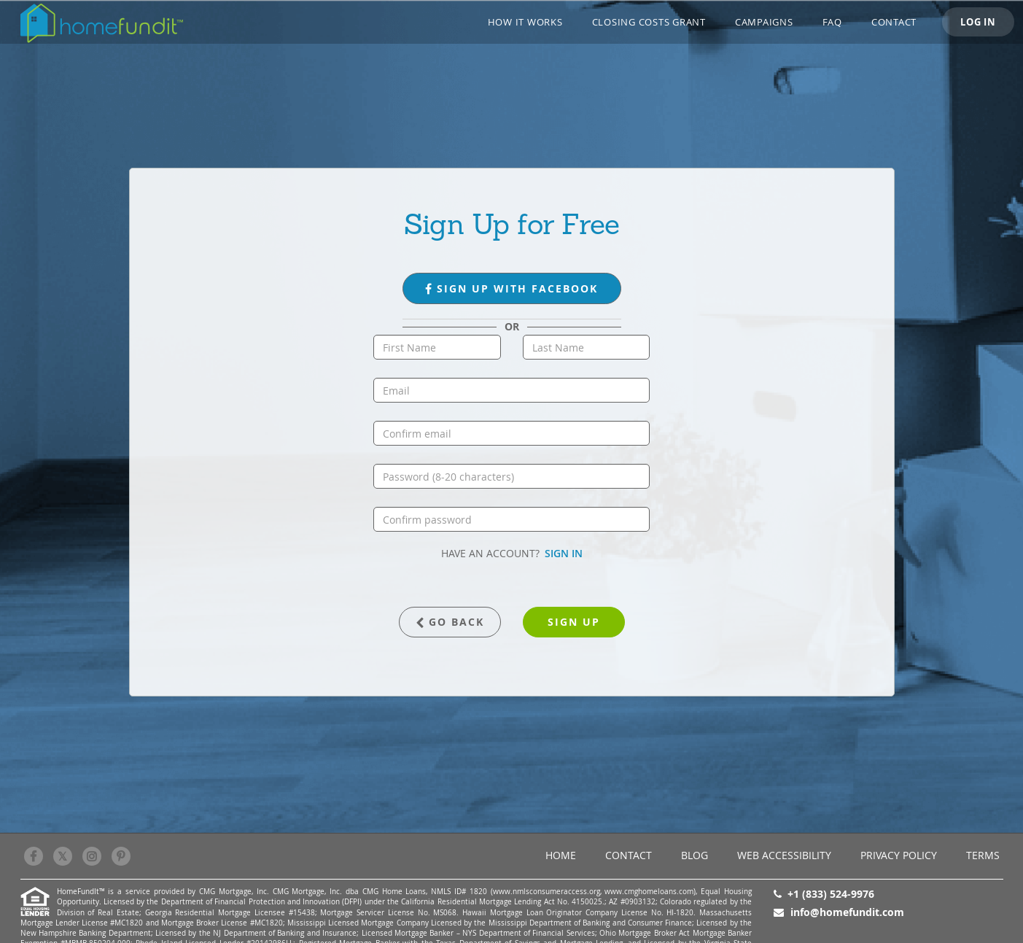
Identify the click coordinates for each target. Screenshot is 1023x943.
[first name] (437, 347)
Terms (983, 855)
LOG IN (978, 21)
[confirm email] (511, 433)
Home (560, 855)
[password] (511, 476)
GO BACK (450, 622)
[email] (511, 390)
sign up (574, 622)
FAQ (832, 21)
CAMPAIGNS (764, 21)
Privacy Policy (898, 855)
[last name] (586, 347)
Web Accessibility (784, 855)
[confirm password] (511, 519)
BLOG (694, 855)
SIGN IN (564, 553)
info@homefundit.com (847, 912)
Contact (894, 21)
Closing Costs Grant (649, 21)
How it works (525, 21)
